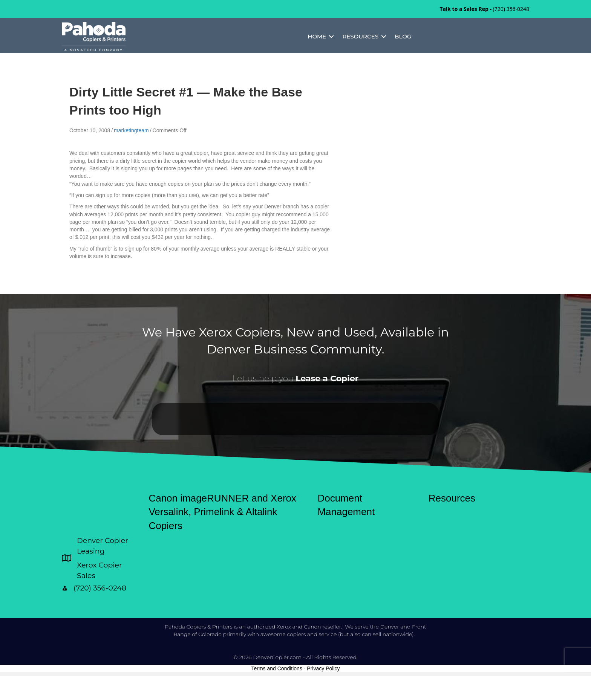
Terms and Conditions (276, 668)
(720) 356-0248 (511, 8)
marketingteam (131, 130)
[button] (331, 36)
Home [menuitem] (317, 36)
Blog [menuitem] (403, 36)
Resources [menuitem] (360, 36)
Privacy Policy (323, 668)
